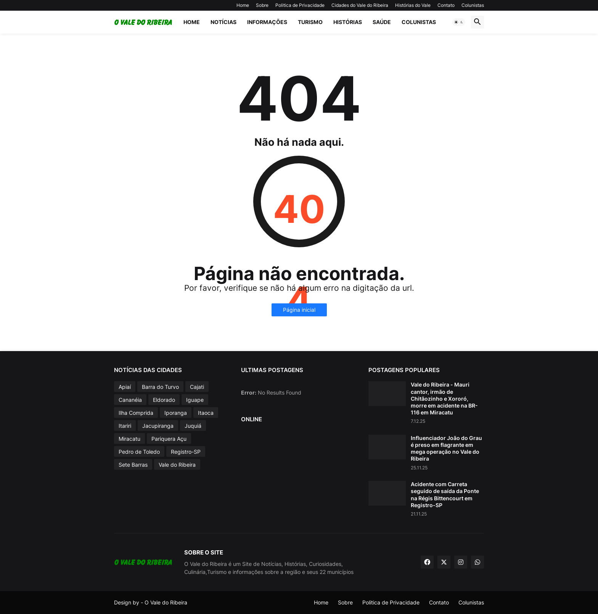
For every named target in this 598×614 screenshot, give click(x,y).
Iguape (195, 399)
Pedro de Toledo (139, 451)
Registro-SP (186, 451)
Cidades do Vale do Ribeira (359, 5)
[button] (458, 22)
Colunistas (472, 5)
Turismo (310, 22)
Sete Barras (133, 464)
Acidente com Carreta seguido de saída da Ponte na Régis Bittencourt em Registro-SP (445, 494)
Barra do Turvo (160, 387)
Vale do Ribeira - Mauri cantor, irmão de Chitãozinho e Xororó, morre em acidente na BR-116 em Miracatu (444, 398)
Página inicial (299, 309)
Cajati (197, 387)
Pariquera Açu (168, 438)
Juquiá (193, 425)
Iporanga (175, 412)
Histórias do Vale (413, 5)
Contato (446, 5)
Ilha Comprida (136, 412)
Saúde (382, 22)
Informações (267, 22)
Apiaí (125, 387)
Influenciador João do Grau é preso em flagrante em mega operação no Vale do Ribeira (446, 448)
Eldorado (164, 399)
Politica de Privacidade (300, 5)
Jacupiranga (158, 425)
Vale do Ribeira (177, 464)
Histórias (347, 22)
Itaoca (206, 412)
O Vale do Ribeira (166, 602)
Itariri (125, 425)
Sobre (262, 5)
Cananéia (130, 399)
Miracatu (129, 438)
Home (242, 5)
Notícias (223, 22)
